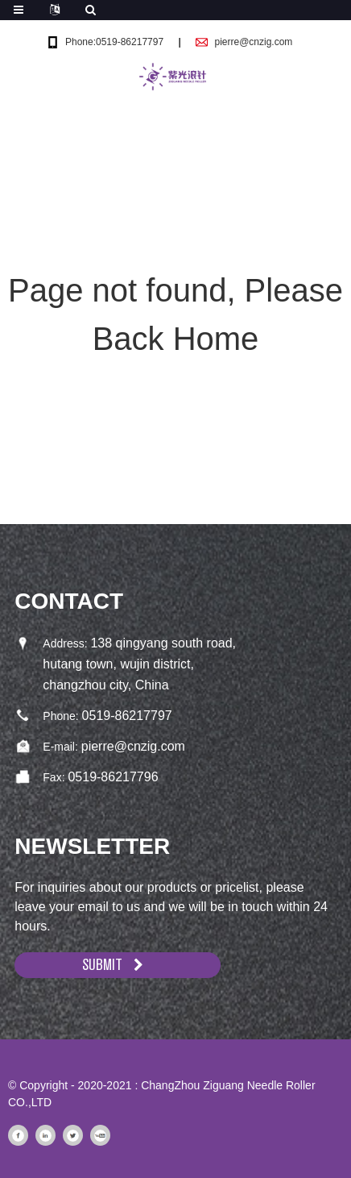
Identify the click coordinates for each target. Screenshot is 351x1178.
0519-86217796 (113, 777)
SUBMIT (102, 964)
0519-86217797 (127, 715)
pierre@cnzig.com (253, 42)
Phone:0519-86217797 (114, 42)
